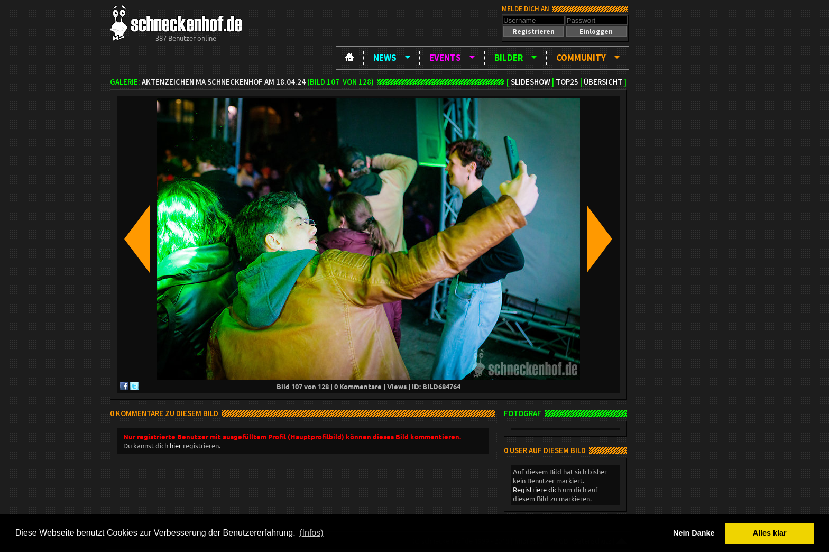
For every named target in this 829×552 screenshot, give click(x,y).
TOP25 (567, 82)
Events (445, 57)
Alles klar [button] (770, 533)
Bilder (508, 57)
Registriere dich (537, 489)
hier (175, 445)
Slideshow (530, 82)
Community (581, 57)
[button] (533, 31)
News (385, 57)
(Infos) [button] (311, 532)
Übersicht (603, 82)
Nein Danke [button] (693, 533)
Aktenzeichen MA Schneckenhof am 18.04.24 (224, 82)
